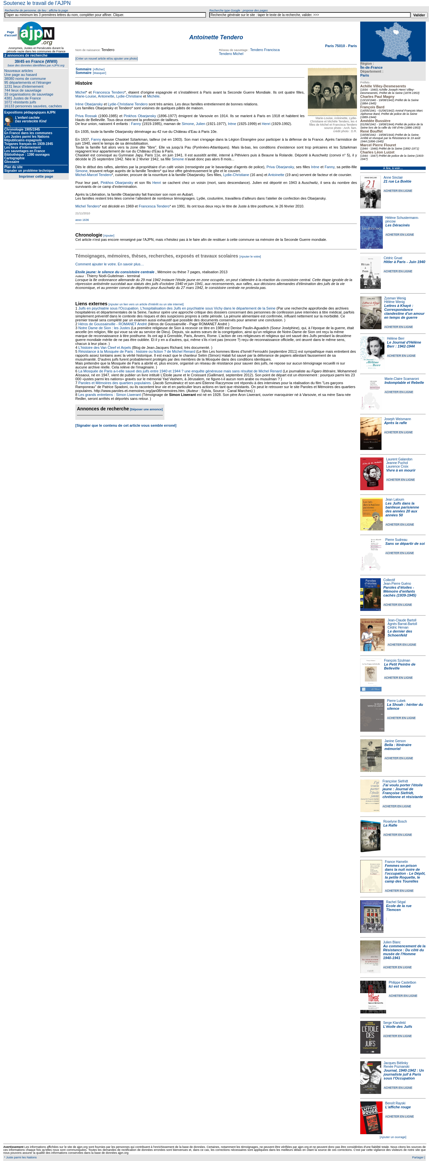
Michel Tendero (87, 206)
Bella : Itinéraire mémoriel (398, 747)
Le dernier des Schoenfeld (399, 633)
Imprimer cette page (36, 176)
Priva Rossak (86, 116)
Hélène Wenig (394, 302)
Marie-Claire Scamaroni (401, 379)
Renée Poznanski (396, 1066)
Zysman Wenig (395, 298)
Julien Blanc (392, 942)
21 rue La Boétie (397, 181)
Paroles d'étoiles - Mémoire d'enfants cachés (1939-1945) (399, 591)
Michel (80, 92)
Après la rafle (395, 423)
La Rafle (390, 825)
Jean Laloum (394, 499)
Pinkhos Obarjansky (140, 116)
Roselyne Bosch (395, 821)
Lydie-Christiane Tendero (128, 104)
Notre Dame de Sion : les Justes (104, 328)
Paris (364, 75)
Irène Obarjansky (89, 104)
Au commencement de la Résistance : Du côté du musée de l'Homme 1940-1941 (404, 952)
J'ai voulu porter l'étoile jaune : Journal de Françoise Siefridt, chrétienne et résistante (402, 791)
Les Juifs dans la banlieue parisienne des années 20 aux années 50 (402, 509)
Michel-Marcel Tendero (93, 175)
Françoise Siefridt (395, 781)
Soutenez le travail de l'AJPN (37, 3)
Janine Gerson (395, 741)
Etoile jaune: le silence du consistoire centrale (114, 272)
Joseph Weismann (397, 419)
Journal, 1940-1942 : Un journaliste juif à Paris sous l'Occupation (404, 1074)
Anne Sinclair (393, 177)
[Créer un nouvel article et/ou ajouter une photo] (106, 58)
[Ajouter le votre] (250, 256)
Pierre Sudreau (396, 540)
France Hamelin (396, 862)
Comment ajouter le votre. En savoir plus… (109, 264)
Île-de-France (371, 67)
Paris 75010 (335, 46)
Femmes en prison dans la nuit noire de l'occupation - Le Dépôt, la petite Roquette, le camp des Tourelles (405, 873)
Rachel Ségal (395, 902)
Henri (266, 124)
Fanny (136, 124)
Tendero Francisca (265, 50)
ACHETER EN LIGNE (397, 190)
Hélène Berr (395, 338)
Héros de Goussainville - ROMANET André (112, 324)
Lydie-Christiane (129, 96)
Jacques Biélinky (396, 1063)
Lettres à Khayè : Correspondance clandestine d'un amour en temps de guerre (404, 311)
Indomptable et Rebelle (404, 382)
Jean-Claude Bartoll (401, 620)
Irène (232, 124)
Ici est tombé (400, 986)
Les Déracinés (397, 225)
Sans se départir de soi (405, 543)
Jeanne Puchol (397, 463)
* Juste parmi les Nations (20, 1157)
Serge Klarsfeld (394, 1023)
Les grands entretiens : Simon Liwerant (109, 395)
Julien (200, 124)
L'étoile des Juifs (397, 1026)
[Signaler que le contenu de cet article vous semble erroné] (126, 425)
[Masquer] (99, 73)
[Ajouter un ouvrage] (393, 1137)
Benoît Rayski (395, 1103)
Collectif (389, 580)
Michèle (153, 96)
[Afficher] (98, 69)
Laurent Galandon (399, 459)
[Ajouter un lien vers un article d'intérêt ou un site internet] (145, 304)
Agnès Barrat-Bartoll (402, 624)
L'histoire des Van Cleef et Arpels (104, 347)
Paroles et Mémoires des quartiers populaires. (115, 383)
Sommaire (83, 69)
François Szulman (397, 660)
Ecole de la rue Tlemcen (399, 908)
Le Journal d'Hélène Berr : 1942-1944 (404, 344)
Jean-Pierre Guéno (397, 583)
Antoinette (106, 96)
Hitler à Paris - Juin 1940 (404, 262)
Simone (188, 124)
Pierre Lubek (396, 701)
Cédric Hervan (397, 627)
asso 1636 (82, 220)
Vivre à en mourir (400, 470)
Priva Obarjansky (280, 167)
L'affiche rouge (398, 1107)
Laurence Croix (397, 466)
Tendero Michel (231, 54)
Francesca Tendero (108, 92)
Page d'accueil (10, 33)
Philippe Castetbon (402, 982)
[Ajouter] (109, 235)
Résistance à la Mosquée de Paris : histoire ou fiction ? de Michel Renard (136, 351)
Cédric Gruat (392, 258)
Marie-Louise (85, 96)
